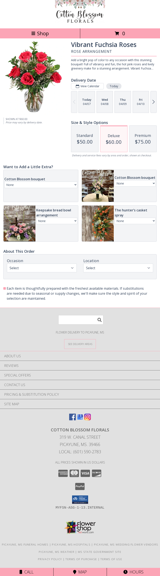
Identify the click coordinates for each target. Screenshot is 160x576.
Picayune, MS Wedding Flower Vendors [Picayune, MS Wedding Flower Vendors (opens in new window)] (126, 544)
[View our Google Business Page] (80, 419)
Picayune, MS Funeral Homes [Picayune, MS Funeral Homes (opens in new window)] (25, 544)
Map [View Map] (80, 572)
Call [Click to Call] (27, 572)
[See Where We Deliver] (80, 344)
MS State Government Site (99, 552)
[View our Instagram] (87, 419)
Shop (40, 33)
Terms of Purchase (81, 559)
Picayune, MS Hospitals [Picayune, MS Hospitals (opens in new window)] (71, 544)
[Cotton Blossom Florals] (80, 22)
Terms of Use (111, 559)
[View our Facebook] (72, 419)
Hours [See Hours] (133, 572)
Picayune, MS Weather (56, 552)
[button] (80, 499)
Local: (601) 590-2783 (80, 452)
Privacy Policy (50, 559)
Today (114, 86)
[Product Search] (80, 320)
